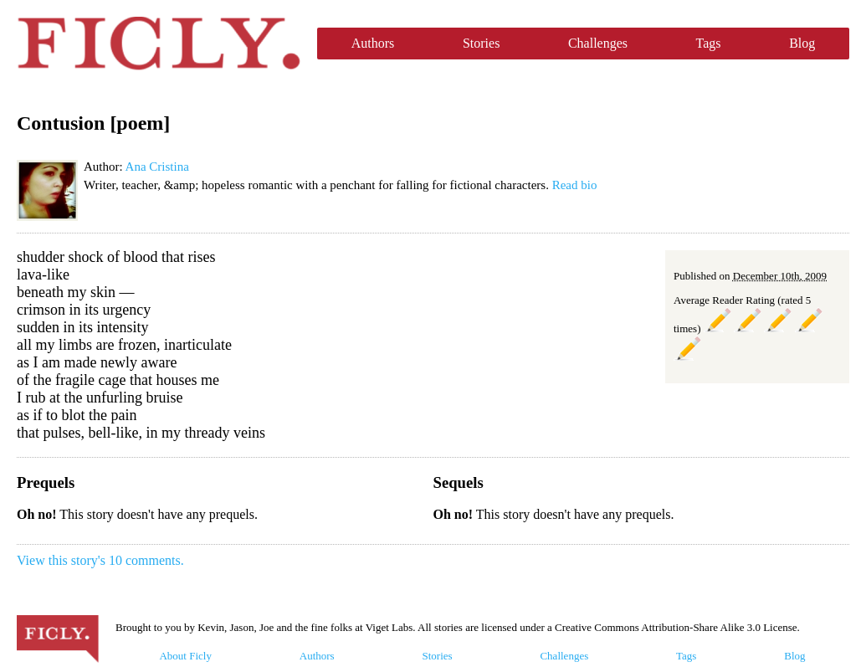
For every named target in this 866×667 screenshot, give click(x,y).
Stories (481, 43)
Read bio (574, 185)
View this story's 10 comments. (100, 560)
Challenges (598, 43)
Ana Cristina (157, 166)
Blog (802, 43)
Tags (708, 43)
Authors (373, 43)
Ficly (158, 43)
